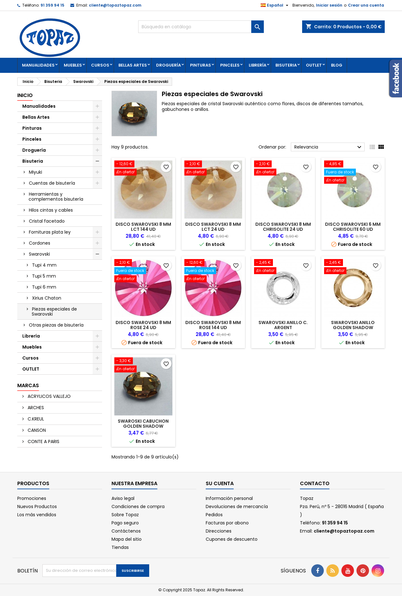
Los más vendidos (36, 515)
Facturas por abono (227, 523)
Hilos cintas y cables (51, 210)
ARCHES (35, 407)
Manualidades (38, 65)
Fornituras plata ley (50, 232)
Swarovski (39, 254)
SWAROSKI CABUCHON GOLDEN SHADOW (143, 423)
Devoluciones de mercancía (237, 506)
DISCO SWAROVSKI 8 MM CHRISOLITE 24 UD (283, 226)
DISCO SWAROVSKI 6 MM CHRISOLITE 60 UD (353, 226)
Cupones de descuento (232, 539)
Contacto (314, 483)
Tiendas (120, 547)
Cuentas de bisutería (52, 183)
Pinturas (200, 65)
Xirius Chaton (46, 298)
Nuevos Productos (37, 506)
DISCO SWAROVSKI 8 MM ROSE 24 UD (143, 325)
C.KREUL (35, 419)
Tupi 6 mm (44, 287)
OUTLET (314, 65)
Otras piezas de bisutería (56, 325)
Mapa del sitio (126, 539)
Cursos (100, 65)
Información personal (229, 498)
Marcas (28, 385)
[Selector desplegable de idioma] (275, 5)
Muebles (73, 65)
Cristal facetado (47, 221)
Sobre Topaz (125, 515)
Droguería (168, 65)
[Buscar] (201, 26)
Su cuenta (220, 483)
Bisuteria (286, 65)
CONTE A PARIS (42, 441)
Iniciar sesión (329, 5)
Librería (257, 65)
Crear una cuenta (366, 5)
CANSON (36, 430)
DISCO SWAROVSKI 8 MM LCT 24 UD (213, 226)
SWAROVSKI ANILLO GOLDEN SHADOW (353, 325)
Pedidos (214, 515)
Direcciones (218, 531)
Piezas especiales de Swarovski (54, 311)
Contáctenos (126, 531)
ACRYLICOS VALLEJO (48, 396)
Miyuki (35, 172)
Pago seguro (125, 523)
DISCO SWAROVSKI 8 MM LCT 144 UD (143, 226)
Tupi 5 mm (44, 276)
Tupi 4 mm (44, 265)
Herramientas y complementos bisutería (56, 196)
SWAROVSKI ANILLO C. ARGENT (283, 325)
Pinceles (230, 65)
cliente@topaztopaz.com (115, 5)
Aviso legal (122, 498)
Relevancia (328, 147)
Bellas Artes (132, 65)
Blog (336, 65)
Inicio (25, 95)
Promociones (31, 498)
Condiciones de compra (138, 506)
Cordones (39, 243)
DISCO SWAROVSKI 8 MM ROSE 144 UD (213, 325)
